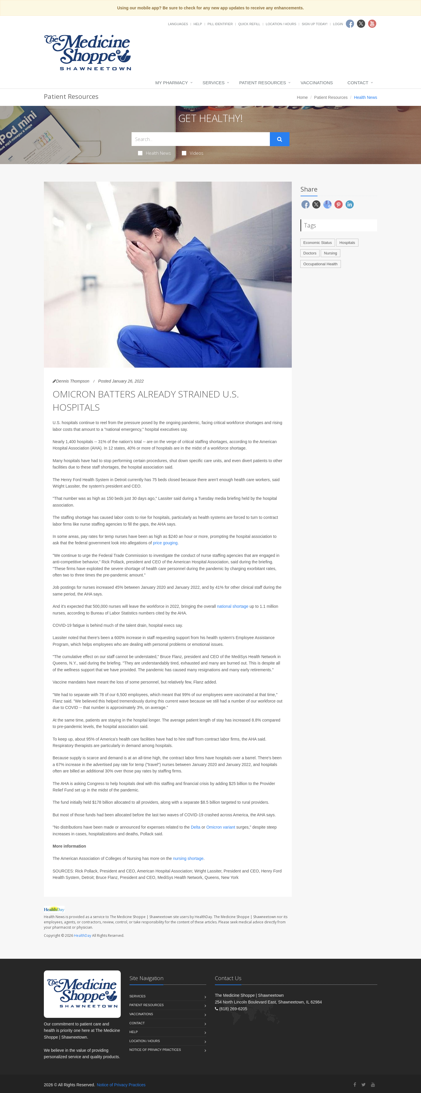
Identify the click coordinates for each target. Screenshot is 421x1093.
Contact (358, 82)
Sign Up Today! (314, 24)
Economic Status (317, 242)
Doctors (310, 253)
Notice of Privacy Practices (155, 1049)
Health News (154, 153)
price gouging (165, 543)
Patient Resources (262, 82)
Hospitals (347, 242)
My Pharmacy (171, 82)
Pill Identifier (220, 24)
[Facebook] (354, 1084)
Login (338, 24)
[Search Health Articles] (201, 139)
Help (198, 24)
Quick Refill (249, 24)
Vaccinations (317, 82)
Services (214, 82)
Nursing (330, 253)
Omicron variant (221, 827)
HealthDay (82, 935)
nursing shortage (188, 858)
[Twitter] (363, 1084)
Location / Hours (281, 24)
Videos (192, 153)
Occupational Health (320, 264)
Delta (196, 827)
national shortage (232, 606)
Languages (178, 24)
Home (302, 97)
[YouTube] (373, 1084)
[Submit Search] (279, 139)
